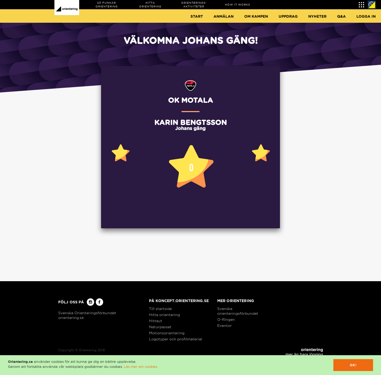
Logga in (366, 16)
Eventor (224, 325)
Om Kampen (256, 16)
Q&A (341, 16)
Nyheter (317, 16)
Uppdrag (288, 16)
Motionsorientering (166, 333)
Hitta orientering (164, 315)
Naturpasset (160, 327)
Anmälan (224, 16)
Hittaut (155, 321)
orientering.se (71, 318)
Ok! (353, 365)
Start (196, 16)
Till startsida (160, 309)
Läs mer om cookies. (141, 366)
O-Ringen (226, 319)
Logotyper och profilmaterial (175, 339)
